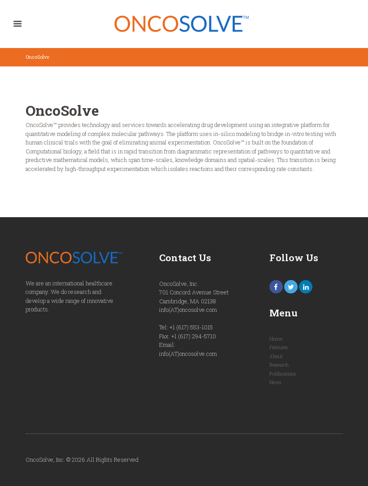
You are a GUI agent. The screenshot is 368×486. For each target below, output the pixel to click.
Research (279, 365)
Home (275, 339)
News (275, 382)
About (276, 356)
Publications (282, 374)
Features (278, 347)
